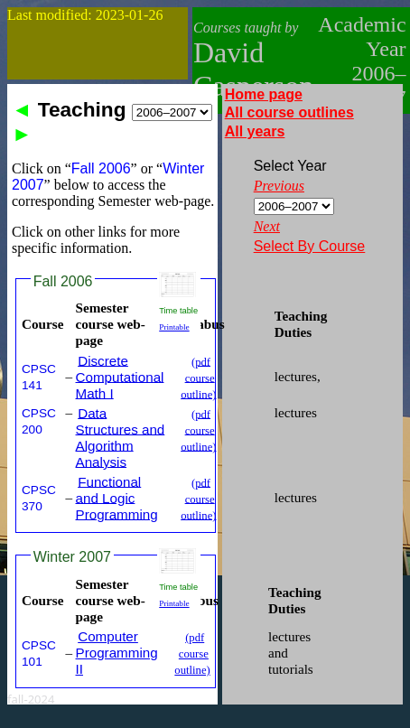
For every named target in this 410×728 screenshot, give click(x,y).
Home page (264, 94)
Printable (174, 326)
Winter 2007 (72, 557)
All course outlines (289, 112)
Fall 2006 (63, 281)
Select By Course (310, 246)
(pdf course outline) (198, 377)
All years (255, 131)
